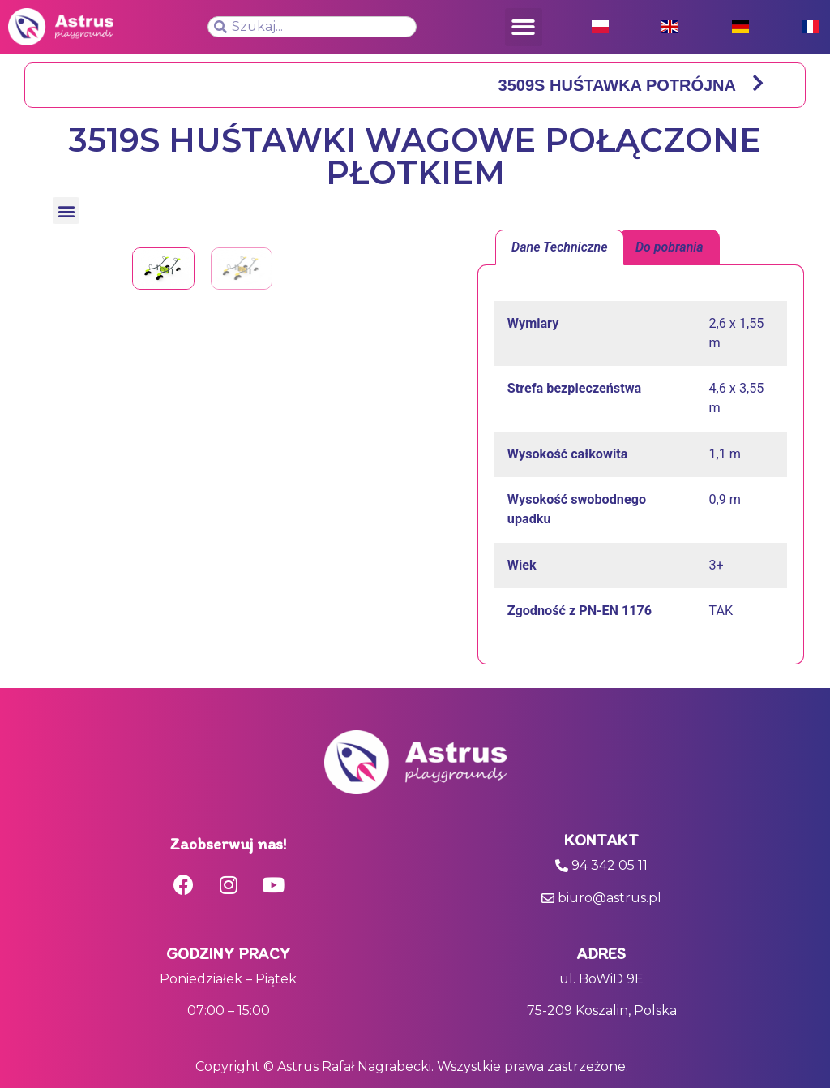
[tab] (559, 247)
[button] (524, 27)
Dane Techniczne (559, 247)
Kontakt (601, 839)
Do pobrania (669, 247)
